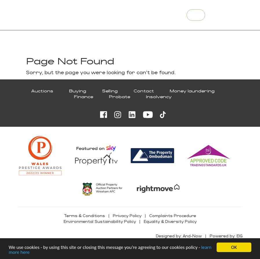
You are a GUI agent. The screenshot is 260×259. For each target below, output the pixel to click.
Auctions (42, 90)
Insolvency (159, 96)
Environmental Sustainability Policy (100, 221)
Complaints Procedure (172, 215)
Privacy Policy (127, 215)
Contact (144, 90)
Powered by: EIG (226, 235)
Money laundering (192, 90)
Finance (83, 96)
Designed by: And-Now (179, 235)
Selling (110, 90)
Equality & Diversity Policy (170, 221)
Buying (77, 90)
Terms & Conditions (84, 215)
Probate (119, 96)
